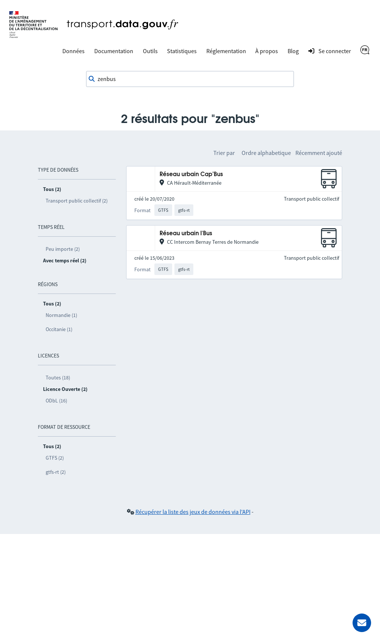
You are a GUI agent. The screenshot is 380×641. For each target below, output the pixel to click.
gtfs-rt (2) (56, 472)
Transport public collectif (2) (77, 200)
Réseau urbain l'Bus (186, 233)
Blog (293, 51)
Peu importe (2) (63, 249)
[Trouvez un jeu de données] (190, 79)
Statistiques (182, 51)
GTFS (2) (55, 457)
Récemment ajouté (318, 152)
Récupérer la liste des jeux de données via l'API (192, 511)
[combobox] (190, 79)
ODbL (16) (56, 400)
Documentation (113, 51)
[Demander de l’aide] (362, 623)
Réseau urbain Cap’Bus (191, 174)
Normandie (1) (61, 315)
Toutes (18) (58, 377)
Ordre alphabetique (266, 152)
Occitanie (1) (59, 329)
